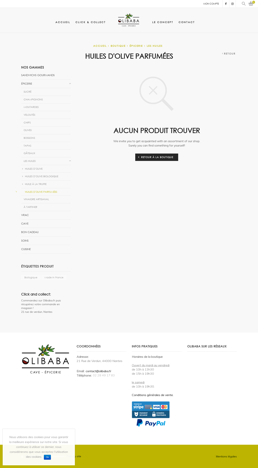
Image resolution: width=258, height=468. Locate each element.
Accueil (62, 22)
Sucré (27, 91)
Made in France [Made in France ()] (53, 277)
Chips (27, 122)
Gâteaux (29, 153)
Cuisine (26, 249)
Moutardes (31, 106)
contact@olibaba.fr (98, 371)
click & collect (90, 22)
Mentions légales (226, 456)
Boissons (29, 137)
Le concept (162, 22)
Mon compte (211, 3)
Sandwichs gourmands (38, 75)
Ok (47, 457)
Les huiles (154, 45)
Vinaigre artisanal (36, 199)
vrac (25, 215)
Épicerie (136, 45)
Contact (187, 22)
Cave (25, 223)
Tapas (27, 145)
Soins (25, 240)
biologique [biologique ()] (30, 277)
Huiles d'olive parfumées (41, 191)
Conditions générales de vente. (152, 395)
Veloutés (29, 114)
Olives (28, 130)
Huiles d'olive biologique (41, 176)
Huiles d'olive (34, 168)
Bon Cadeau (30, 232)
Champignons (33, 99)
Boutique (118, 45)
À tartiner (30, 206)
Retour (229, 53)
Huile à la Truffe (36, 184)
